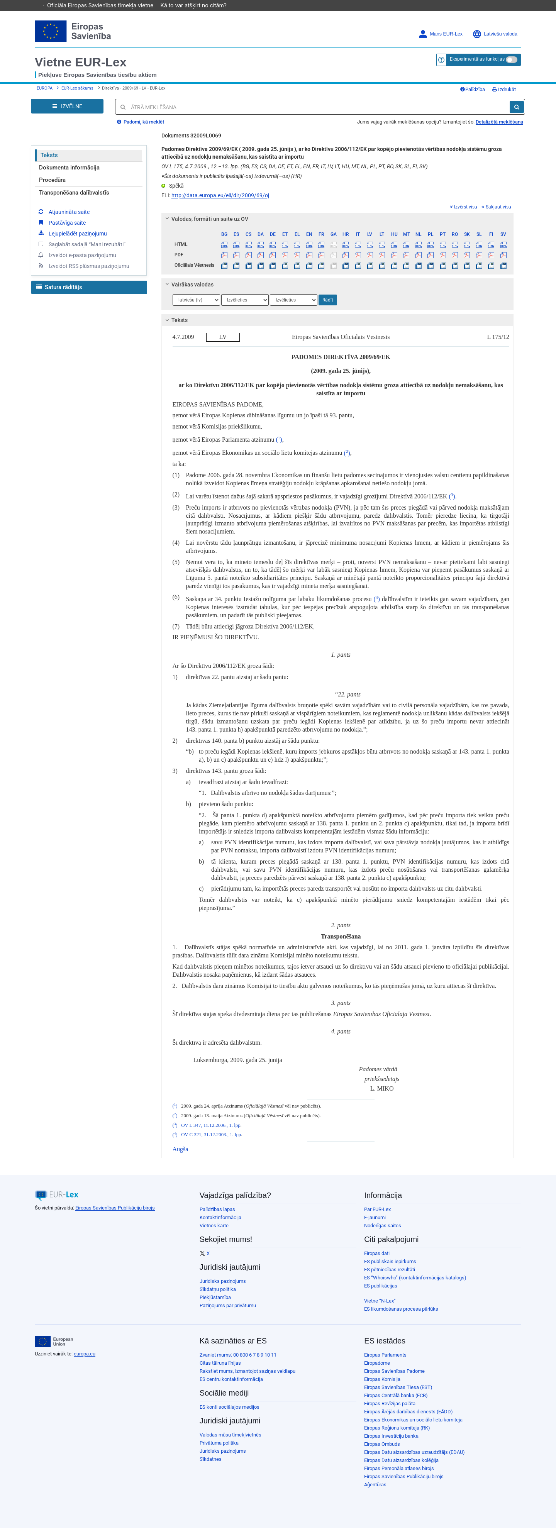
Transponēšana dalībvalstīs (74, 192)
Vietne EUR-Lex (81, 62)
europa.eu (84, 1354)
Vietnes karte (214, 1225)
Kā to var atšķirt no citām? (197, 5)
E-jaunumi (375, 1217)
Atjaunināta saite (63, 211)
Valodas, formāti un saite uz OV (205, 219)
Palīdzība (472, 89)
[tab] (338, 219)
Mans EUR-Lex (440, 34)
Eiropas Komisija (382, 1379)
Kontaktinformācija (220, 1217)
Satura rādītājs (59, 287)
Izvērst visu (463, 207)
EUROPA (45, 88)
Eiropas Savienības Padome (394, 1371)
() (279, 439)
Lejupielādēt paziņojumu (72, 233)
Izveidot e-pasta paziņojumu (76, 255)
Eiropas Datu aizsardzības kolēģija (401, 1460)
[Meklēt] (517, 107)
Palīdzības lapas (217, 1209)
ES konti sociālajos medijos (229, 1407)
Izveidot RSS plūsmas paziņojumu (83, 265)
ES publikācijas (380, 1286)
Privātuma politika (219, 1443)
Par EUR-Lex (377, 1209)
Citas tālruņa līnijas (220, 1363)
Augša (180, 1149)
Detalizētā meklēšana (499, 122)
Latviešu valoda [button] (494, 34)
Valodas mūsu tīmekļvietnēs (230, 1435)
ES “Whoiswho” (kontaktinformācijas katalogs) (415, 1278)
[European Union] (54, 1341)
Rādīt (327, 300)
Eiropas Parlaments (385, 1355)
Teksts (49, 155)
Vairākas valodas (188, 284)
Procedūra (52, 179)
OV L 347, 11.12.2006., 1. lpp (210, 1125)
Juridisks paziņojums (223, 1281)
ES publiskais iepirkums (390, 1261)
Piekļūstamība (215, 1297)
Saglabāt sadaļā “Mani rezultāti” (81, 244)
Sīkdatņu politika (218, 1289)
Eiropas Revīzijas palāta (389, 1403)
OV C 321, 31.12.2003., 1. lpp (211, 1135)
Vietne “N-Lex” (380, 1301)
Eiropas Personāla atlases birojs (399, 1468)
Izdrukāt (504, 89)
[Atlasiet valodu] (196, 300)
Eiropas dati (377, 1253)
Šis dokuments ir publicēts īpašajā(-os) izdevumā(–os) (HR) (231, 176)
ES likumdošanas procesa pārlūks (401, 1309)
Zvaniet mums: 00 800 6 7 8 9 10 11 (238, 1355)
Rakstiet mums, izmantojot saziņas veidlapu (247, 1371)
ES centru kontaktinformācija (231, 1379)
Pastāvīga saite (61, 222)
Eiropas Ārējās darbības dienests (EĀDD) (408, 1412)
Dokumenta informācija (69, 167)
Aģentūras (375, 1484)
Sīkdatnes (211, 1459)
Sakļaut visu (496, 207)
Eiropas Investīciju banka (391, 1436)
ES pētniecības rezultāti (389, 1269)
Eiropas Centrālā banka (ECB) (396, 1395)
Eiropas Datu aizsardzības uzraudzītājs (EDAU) (414, 1452)
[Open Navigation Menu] (67, 106)
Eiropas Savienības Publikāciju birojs (115, 1208)
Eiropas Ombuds (382, 1444)
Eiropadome (377, 1363)
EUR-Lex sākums (77, 88)
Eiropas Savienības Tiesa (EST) (398, 1387)
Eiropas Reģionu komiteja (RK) (397, 1428)
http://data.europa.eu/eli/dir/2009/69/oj (220, 195)
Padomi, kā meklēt (140, 122)
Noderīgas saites (382, 1225)
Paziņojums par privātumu (228, 1305)
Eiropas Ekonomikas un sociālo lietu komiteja (413, 1420)
